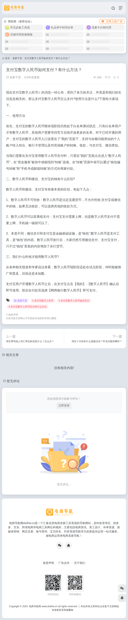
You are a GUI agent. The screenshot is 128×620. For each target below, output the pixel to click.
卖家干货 (17, 58)
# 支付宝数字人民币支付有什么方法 (28, 306)
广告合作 (64, 563)
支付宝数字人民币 (25, 92)
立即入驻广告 (112, 21)
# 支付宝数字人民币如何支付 (74, 300)
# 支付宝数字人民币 (42, 300)
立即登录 (64, 405)
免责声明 (48, 563)
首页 (7, 58)
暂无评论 (13, 381)
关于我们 (79, 563)
